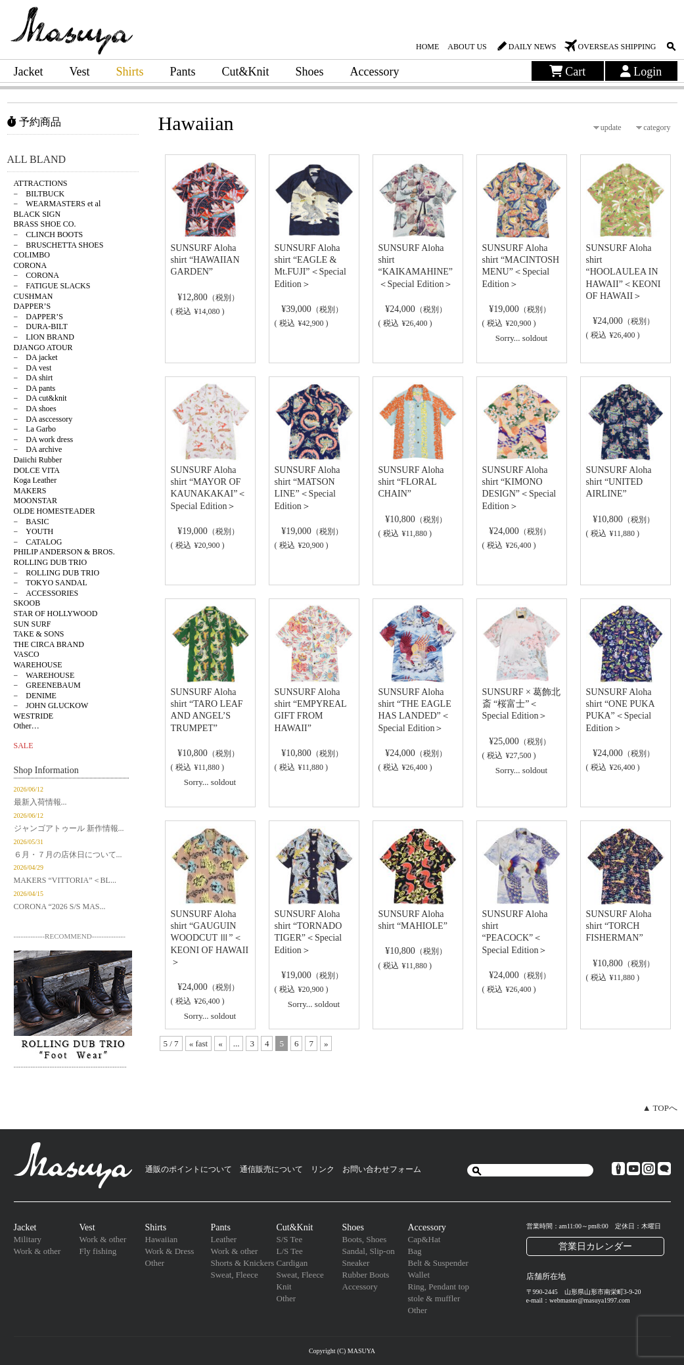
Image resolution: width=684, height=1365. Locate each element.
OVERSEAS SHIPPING (617, 46)
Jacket (28, 71)
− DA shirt (33, 377)
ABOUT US (466, 46)
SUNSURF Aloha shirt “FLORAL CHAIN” (411, 482)
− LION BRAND (44, 337)
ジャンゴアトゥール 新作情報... (69, 828)
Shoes (310, 71)
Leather (224, 1239)
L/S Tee (290, 1251)
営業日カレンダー (595, 1246)
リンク (322, 1169)
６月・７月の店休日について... (68, 854)
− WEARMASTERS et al (57, 203)
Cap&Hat (424, 1239)
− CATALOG (38, 542)
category (656, 127)
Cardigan (292, 1263)
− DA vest (33, 367)
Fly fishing (98, 1251)
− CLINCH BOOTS (48, 234)
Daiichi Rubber (38, 459)
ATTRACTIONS (41, 183)
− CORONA (36, 275)
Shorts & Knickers (243, 1263)
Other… (26, 725)
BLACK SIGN (37, 214)
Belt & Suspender (438, 1263)
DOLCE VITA (37, 470)
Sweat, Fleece (234, 1275)
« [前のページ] (220, 1043)
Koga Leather (35, 480)
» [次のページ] (326, 1043)
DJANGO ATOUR (43, 347)
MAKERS (30, 490)
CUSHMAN (33, 296)
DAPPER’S (32, 306)
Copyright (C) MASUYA (342, 1350)
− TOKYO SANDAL (50, 582)
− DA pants (35, 388)
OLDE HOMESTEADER (54, 511)
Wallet (419, 1275)
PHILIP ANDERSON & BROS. (64, 551)
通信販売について (271, 1169)
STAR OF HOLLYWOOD (56, 613)
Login (641, 71)
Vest (79, 71)
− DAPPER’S (38, 316)
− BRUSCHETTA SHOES (59, 245)
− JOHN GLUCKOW (51, 705)
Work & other (37, 1251)
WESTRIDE (34, 716)
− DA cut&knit (40, 398)
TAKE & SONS (39, 633)
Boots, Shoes (364, 1239)
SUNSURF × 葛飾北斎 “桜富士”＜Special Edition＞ (521, 704)
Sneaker (356, 1263)
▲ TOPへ (660, 1108)
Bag (415, 1251)
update (611, 127)
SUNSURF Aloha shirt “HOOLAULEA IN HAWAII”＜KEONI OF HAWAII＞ (623, 272)
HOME (427, 46)
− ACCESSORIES (46, 593)
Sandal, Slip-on (368, 1251)
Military (28, 1239)
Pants (183, 71)
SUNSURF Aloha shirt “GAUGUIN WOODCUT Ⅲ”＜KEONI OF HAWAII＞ (210, 938)
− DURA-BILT (41, 326)
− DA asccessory (43, 419)
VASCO (26, 654)
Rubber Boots (366, 1275)
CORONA (30, 265)
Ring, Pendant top (439, 1286)
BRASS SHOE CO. (45, 224)
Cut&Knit (245, 71)
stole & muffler (434, 1298)
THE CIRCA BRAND (49, 644)
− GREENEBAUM (47, 685)
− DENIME (35, 695)
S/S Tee (290, 1239)
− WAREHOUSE (44, 675)
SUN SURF (32, 624)
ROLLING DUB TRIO (50, 562)
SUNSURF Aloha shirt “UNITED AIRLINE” (619, 482)
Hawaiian (161, 1239)
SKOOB (27, 603)
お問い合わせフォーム (381, 1169)
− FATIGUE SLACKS (52, 285)
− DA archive (38, 449)
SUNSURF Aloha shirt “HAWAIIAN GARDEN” (205, 260)
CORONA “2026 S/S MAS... (60, 906)
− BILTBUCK (39, 193)
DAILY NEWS (533, 46)
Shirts (129, 71)
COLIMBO (32, 254)
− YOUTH (34, 531)
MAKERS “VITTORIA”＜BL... (65, 880)
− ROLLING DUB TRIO (57, 572)
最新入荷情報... (40, 802)
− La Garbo (35, 429)
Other (155, 1263)
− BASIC (31, 521)
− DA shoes (35, 408)
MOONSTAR (35, 500)
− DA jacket (36, 357)
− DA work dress (44, 439)
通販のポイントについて (188, 1169)
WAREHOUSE (38, 664)
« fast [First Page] (198, 1043)
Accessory (374, 71)
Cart (567, 71)
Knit (284, 1286)
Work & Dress (169, 1251)
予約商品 (34, 121)
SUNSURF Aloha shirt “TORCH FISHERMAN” (619, 926)
